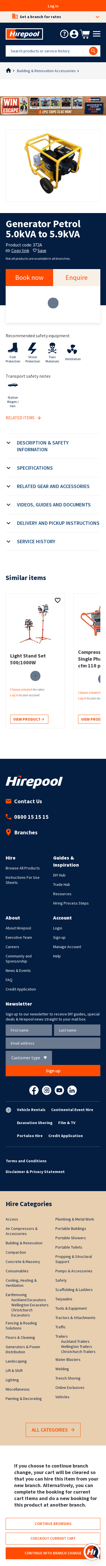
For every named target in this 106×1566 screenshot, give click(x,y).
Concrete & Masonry (23, 1261)
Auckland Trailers (75, 1341)
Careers (12, 946)
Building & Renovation (24, 1242)
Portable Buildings (70, 1228)
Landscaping (16, 1361)
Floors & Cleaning (20, 1337)
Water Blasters (68, 1359)
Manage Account (67, 946)
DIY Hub (59, 875)
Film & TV (66, 1122)
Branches (22, 832)
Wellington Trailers (76, 1346)
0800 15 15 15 (27, 816)
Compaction (16, 1252)
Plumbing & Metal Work (74, 1219)
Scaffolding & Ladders (74, 1289)
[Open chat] (91, 1551)
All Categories (53, 1430)
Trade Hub (61, 884)
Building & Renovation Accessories (46, 70)
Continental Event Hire (72, 1109)
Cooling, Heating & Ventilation (21, 1283)
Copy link (17, 250)
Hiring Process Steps (71, 903)
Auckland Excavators (28, 1299)
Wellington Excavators (30, 1304)
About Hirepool (18, 928)
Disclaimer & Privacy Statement (35, 1171)
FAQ (9, 979)
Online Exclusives (70, 1387)
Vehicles (62, 1396)
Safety (61, 1280)
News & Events (18, 970)
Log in (53, 5)
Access (12, 1219)
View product (28, 720)
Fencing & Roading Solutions (21, 1325)
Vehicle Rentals (31, 1109)
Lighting (12, 1379)
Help (57, 956)
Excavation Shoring (35, 1122)
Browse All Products (23, 868)
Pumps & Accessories (73, 1270)
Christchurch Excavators (22, 1312)
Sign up (59, 937)
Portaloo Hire (30, 1135)
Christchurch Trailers (78, 1351)
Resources (62, 893)
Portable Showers (70, 1237)
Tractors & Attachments (75, 1317)
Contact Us (24, 801)
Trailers (61, 1336)
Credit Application (21, 989)
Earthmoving (16, 1294)
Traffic (60, 1326)
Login (57, 928)
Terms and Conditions (26, 1160)
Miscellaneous (18, 1389)
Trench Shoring (68, 1378)
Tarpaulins (63, 1298)
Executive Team (19, 937)
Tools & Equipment (71, 1308)
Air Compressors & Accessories (22, 1231)
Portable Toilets (68, 1247)
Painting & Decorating (24, 1398)
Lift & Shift (14, 1370)
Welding (62, 1368)
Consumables (17, 1270)
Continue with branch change (53, 1553)
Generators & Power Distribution (23, 1349)
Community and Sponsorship (19, 958)
